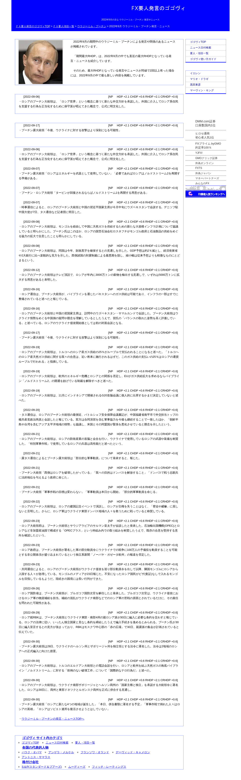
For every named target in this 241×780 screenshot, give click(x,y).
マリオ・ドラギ (199, 79)
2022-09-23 (31, 520)
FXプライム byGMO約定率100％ (208, 144)
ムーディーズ (76, 766)
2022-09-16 (31, 289)
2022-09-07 (31, 168)
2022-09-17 (31, 125)
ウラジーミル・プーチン (91, 26)
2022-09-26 (31, 588)
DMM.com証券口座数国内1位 (205, 122)
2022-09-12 (31, 270)
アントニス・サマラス (36, 757)
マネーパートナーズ (207, 178)
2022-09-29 (31, 612)
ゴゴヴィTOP (30, 742)
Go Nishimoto (159, 775)
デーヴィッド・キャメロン (133, 752)
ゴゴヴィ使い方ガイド (203, 59)
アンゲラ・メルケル (61, 752)
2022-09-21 (31, 434)
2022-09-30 (31, 641)
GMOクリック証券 (206, 158)
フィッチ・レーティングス (109, 766)
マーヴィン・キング (202, 90)
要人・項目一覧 (85, 742)
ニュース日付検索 (57, 742)
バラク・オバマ (32, 752)
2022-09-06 (31, 96)
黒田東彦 (195, 84)
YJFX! (199, 152)
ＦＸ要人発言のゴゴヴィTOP (33, 26)
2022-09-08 (31, 221)
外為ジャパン (203, 173)
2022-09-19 (31, 347)
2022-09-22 (31, 501)
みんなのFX (202, 183)
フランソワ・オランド (95, 752)
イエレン (195, 73)
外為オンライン (204, 163)
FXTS (198, 168)
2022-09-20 (31, 409)
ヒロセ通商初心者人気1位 (204, 134)
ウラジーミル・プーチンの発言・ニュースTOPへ (53, 718)
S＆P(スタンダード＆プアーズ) (42, 766)
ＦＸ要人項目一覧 (63, 26)
